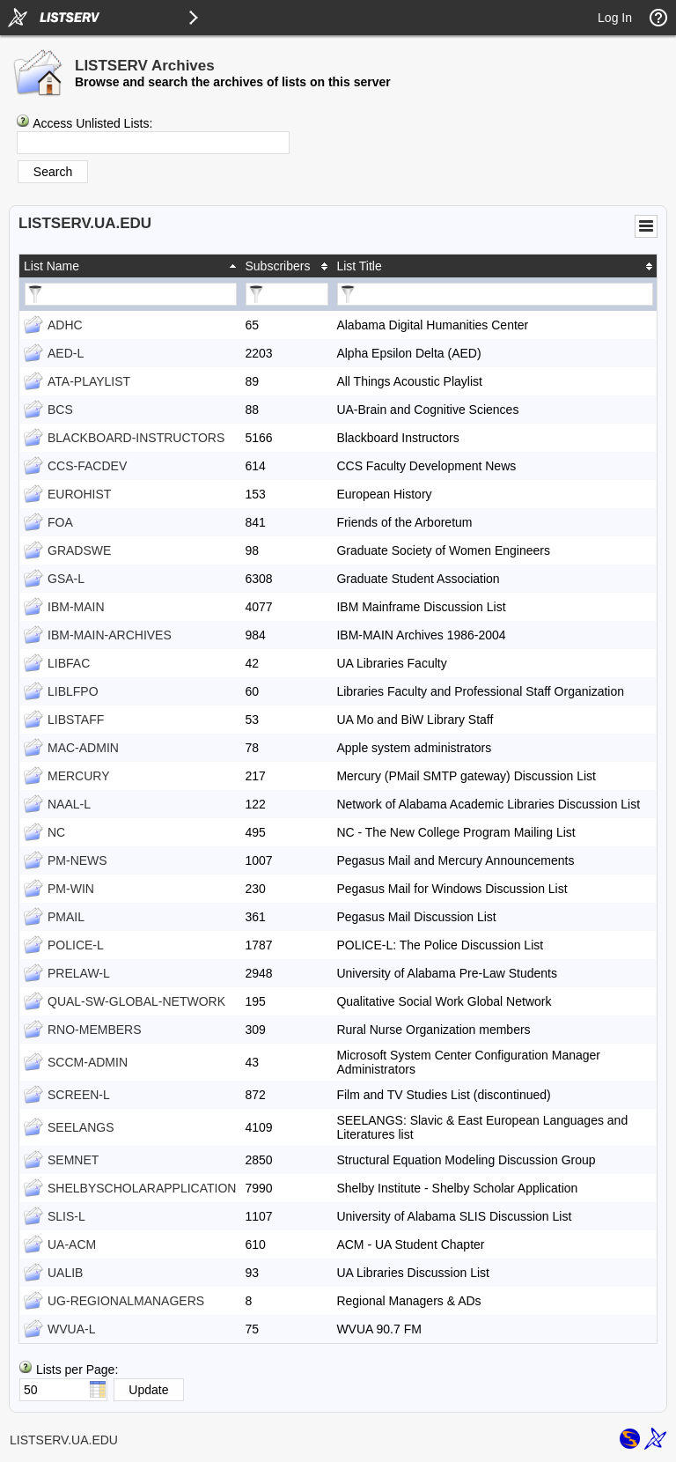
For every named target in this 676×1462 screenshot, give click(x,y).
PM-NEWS (77, 860)
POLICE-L (76, 945)
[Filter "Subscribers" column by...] (287, 294)
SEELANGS (81, 1127)
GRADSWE (79, 550)
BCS (60, 409)
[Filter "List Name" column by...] (131, 294)
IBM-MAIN (76, 607)
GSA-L (66, 579)
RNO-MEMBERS (95, 1030)
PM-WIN (71, 889)
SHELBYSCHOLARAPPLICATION (142, 1188)
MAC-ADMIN (83, 748)
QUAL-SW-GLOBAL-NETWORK (136, 1001)
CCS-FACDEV (87, 466)
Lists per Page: (77, 1369)
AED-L (66, 353)
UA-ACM (72, 1244)
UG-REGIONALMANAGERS (126, 1301)
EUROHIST (79, 494)
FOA (60, 522)
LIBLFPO (73, 691)
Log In (615, 18)
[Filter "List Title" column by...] (495, 294)
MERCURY (79, 776)
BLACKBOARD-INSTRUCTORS (136, 438)
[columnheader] (129, 266)
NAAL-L (69, 804)
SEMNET (73, 1160)
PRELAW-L (79, 973)
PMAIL (66, 917)
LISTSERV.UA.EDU (64, 1440)
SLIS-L (66, 1216)
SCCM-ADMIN (88, 1062)
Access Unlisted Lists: (92, 123)
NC (56, 832)
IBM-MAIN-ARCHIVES (110, 635)
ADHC (65, 325)
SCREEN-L (79, 1095)
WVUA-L (71, 1329)
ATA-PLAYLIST (89, 381)
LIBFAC (69, 663)
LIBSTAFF (76, 720)
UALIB (65, 1273)
